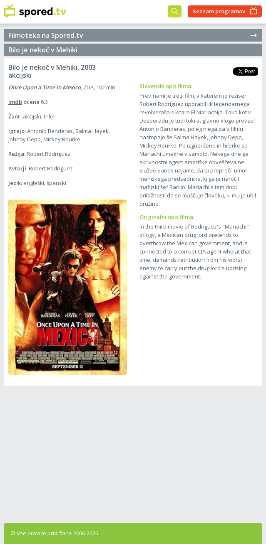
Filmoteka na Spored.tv (133, 35)
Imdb (15, 102)
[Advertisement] (133, 452)
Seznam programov (219, 11)
